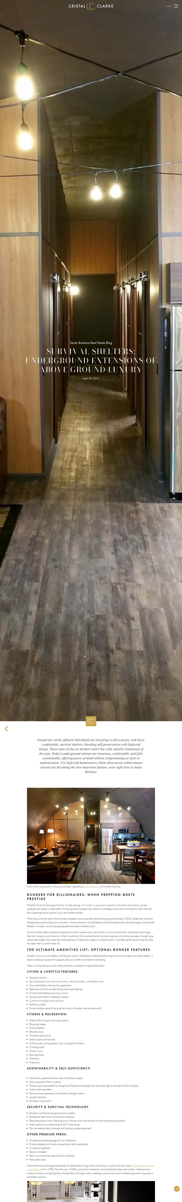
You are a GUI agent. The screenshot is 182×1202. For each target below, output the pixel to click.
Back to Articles (6, 729)
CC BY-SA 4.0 (91, 886)
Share (176, 1187)
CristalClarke (91, 6)
